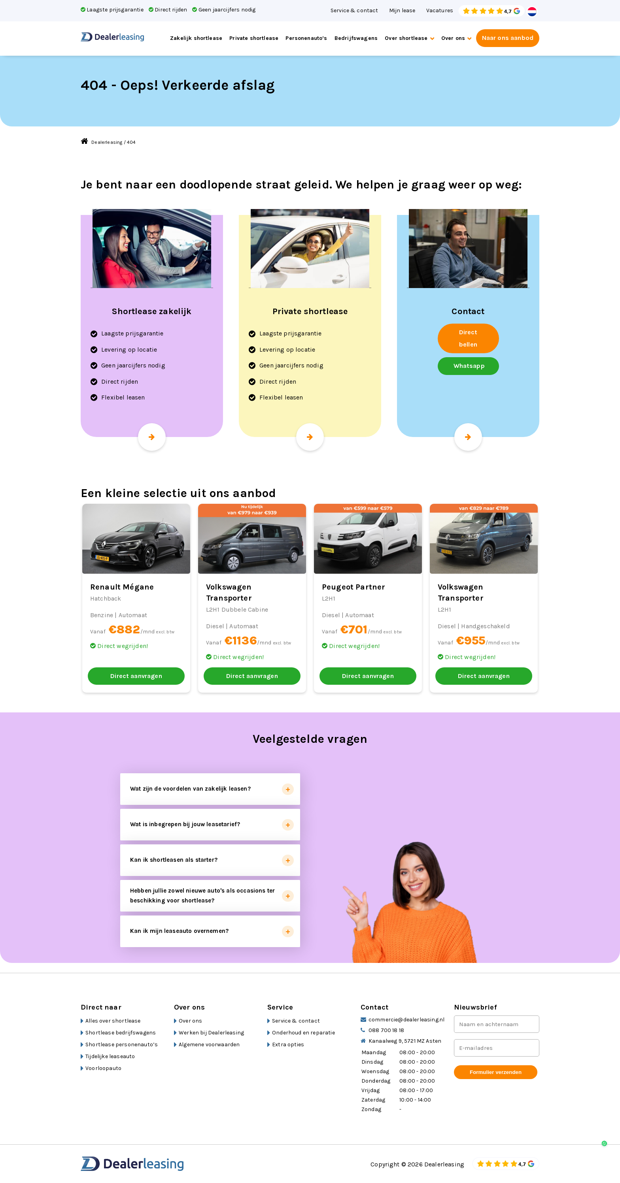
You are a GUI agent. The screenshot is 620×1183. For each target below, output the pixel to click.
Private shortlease (253, 38)
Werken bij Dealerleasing (211, 1032)
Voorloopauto (103, 1068)
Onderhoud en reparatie (303, 1032)
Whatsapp (469, 365)
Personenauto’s (306, 38)
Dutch (532, 11)
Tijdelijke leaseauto (110, 1056)
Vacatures (439, 10)
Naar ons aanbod (507, 37)
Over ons (453, 38)
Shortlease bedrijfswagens (120, 1032)
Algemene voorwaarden (209, 1044)
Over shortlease (406, 38)
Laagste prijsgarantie (112, 9)
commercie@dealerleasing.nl (406, 1019)
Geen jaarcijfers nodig (223, 9)
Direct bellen (468, 338)
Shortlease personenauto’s (121, 1044)
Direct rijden (168, 9)
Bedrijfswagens (356, 38)
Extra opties (288, 1044)
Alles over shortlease (112, 1020)
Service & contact (354, 10)
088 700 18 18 (386, 1030)
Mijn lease (402, 10)
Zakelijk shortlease (196, 38)
